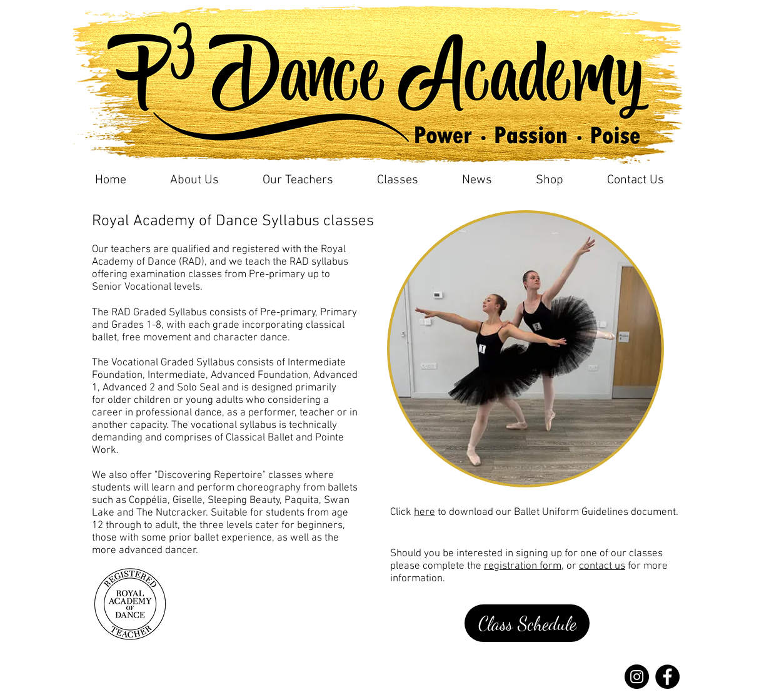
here (424, 512)
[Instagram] (637, 676)
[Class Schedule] (527, 623)
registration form (522, 566)
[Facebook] (667, 676)
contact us (602, 566)
